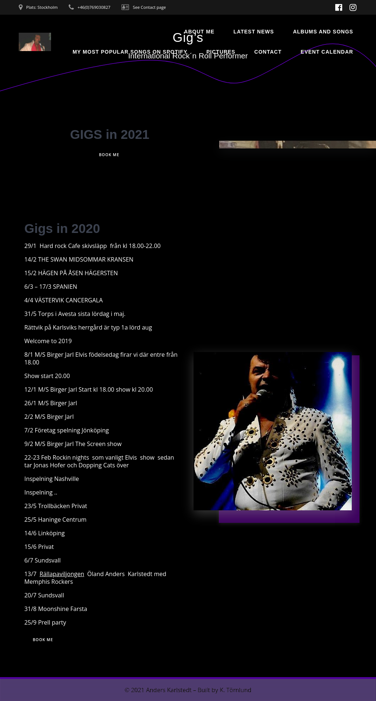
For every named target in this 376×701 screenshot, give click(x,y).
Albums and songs (323, 32)
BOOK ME (109, 154)
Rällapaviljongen (62, 574)
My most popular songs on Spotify (130, 52)
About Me (199, 32)
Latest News (254, 32)
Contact (268, 52)
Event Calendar (327, 52)
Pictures (220, 52)
